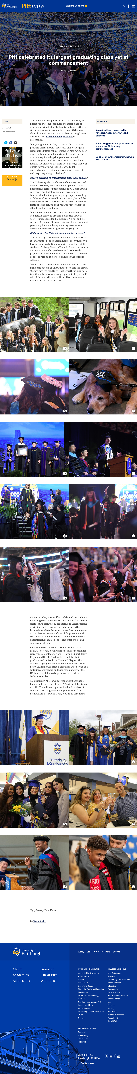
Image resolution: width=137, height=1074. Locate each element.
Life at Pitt (49, 975)
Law (109, 1002)
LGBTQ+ (81, 999)
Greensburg (83, 1035)
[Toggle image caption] (65, 348)
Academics (21, 975)
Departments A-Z (86, 986)
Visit (89, 951)
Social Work (112, 1021)
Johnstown (83, 1039)
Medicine (111, 1005)
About (17, 969)
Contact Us (83, 983)
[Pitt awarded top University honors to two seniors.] (57, 233)
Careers (81, 979)
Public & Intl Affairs (116, 1015)
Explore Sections (75, 5)
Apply (81, 951)
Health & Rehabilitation (118, 995)
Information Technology (88, 995)
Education (112, 986)
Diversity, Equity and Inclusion (91, 989)
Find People (83, 992)
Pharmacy (112, 1012)
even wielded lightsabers (59, 136)
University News (8, 128)
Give (96, 951)
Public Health (113, 1018)
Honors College (114, 999)
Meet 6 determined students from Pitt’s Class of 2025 (58, 177)
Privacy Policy (84, 1008)
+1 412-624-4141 (86, 1062)
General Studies (114, 992)
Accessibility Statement (89, 973)
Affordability (83, 976)
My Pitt (81, 1018)
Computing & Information (119, 979)
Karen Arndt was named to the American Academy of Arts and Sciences (112, 133)
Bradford (82, 1032)
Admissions (21, 981)
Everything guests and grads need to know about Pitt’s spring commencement (114, 146)
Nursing (111, 1008)
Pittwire (105, 951)
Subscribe (12, 179)
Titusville (82, 1042)
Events (116, 951)
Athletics (48, 981)
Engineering (113, 989)
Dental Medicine (114, 983)
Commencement (8, 132)
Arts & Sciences (114, 973)
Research (48, 969)
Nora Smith (39, 921)
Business (111, 976)
